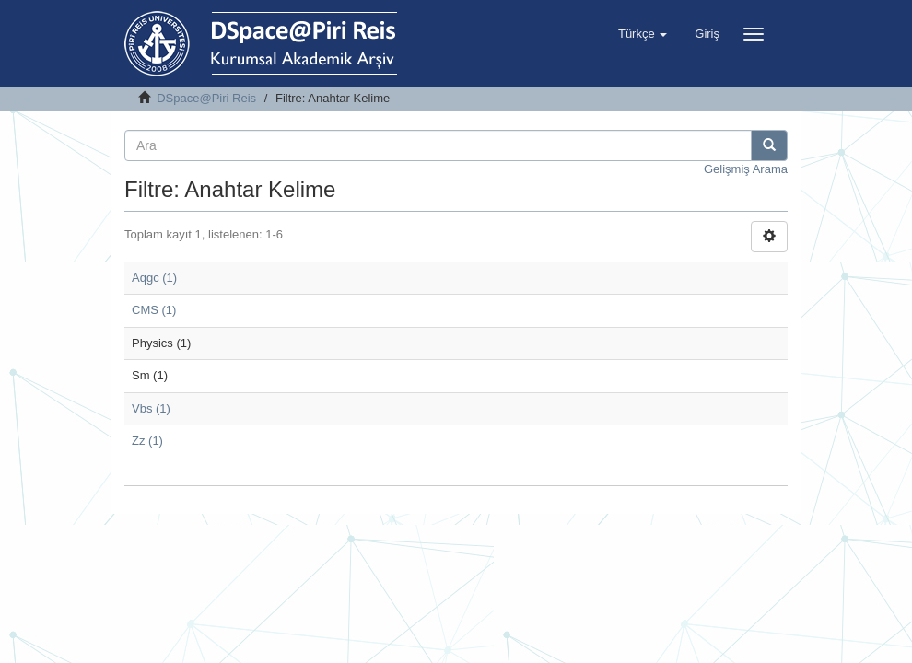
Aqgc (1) (154, 278)
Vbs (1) (151, 408)
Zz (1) (147, 441)
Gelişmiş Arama (746, 169)
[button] (642, 34)
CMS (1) (154, 310)
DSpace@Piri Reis (206, 98)
